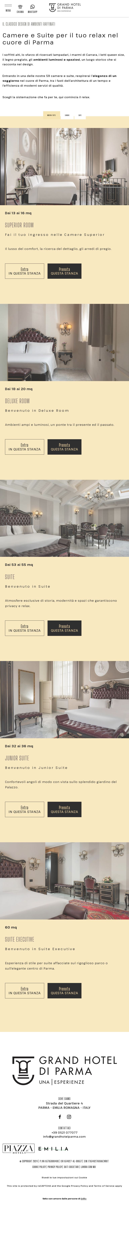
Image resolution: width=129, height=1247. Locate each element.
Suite (80, 115)
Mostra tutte (51, 115)
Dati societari (71, 1166)
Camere (67, 115)
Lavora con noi (88, 1166)
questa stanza (64, 262)
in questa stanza (25, 262)
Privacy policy (55, 1166)
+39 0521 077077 (65, 1132)
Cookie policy (39, 1166)
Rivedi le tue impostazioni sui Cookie (64, 1177)
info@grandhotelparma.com (64, 1136)
